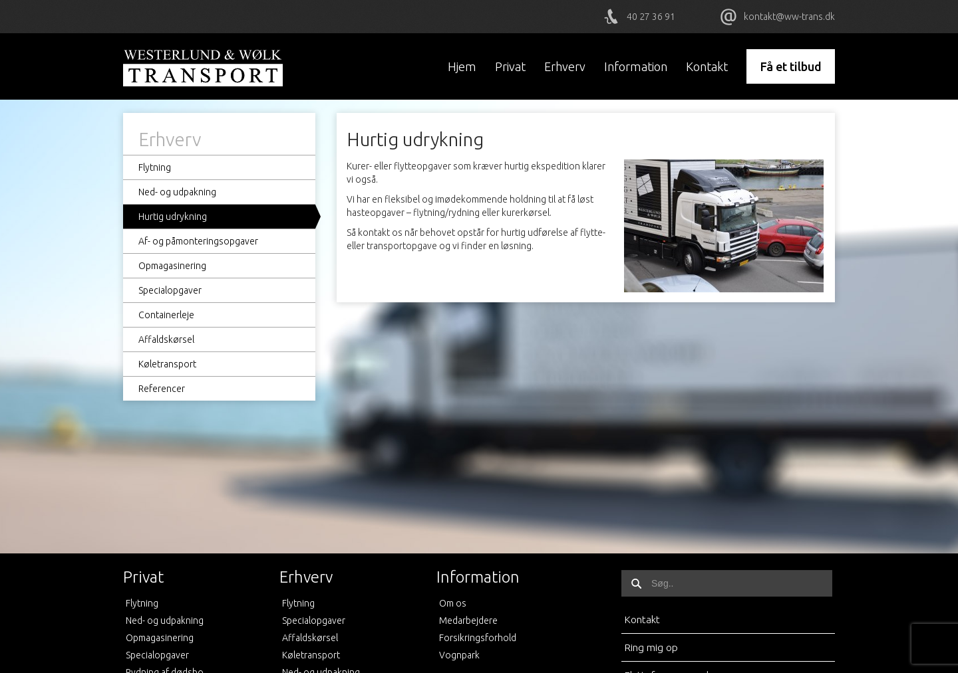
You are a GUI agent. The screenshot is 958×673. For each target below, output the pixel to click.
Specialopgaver (170, 290)
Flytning (154, 167)
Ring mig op (651, 647)
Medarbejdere (468, 620)
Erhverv (564, 66)
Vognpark (459, 655)
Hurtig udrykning (172, 216)
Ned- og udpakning (177, 192)
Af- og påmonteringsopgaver (198, 241)
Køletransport (167, 364)
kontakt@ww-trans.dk (789, 16)
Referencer (161, 388)
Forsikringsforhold (477, 637)
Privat (510, 66)
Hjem (462, 66)
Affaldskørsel (166, 339)
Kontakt (707, 66)
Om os (452, 603)
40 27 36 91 (651, 16)
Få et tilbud (791, 66)
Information (635, 66)
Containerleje (166, 315)
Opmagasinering (172, 265)
